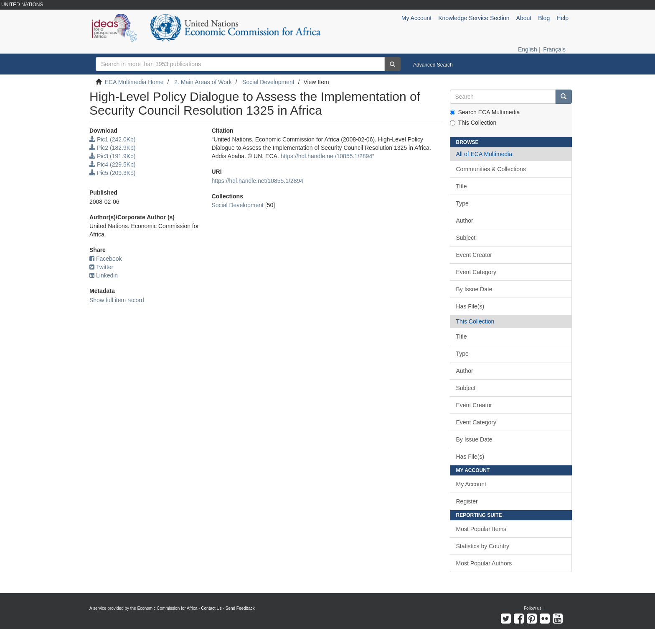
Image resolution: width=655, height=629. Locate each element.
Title (461, 186)
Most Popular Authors (484, 563)
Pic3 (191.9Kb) (112, 156)
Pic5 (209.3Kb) (112, 172)
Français (554, 49)
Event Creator (474, 255)
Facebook (105, 258)
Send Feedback (240, 608)
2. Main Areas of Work (202, 82)
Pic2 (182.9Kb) (112, 147)
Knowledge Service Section (473, 18)
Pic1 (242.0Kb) (112, 139)
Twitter (101, 267)
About (524, 18)
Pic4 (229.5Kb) (112, 164)
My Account (471, 484)
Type (462, 203)
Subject (466, 237)
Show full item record (116, 300)
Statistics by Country (483, 546)
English (527, 49)
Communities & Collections (491, 169)
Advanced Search (433, 65)
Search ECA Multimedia (485, 112)
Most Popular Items (481, 529)
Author (464, 220)
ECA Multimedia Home (134, 82)
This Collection (473, 122)
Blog (544, 18)
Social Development (268, 82)
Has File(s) (470, 306)
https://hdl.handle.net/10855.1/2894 (327, 156)
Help (562, 18)
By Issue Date (474, 289)
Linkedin (103, 275)
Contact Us (211, 608)
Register (467, 501)
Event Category (476, 272)
